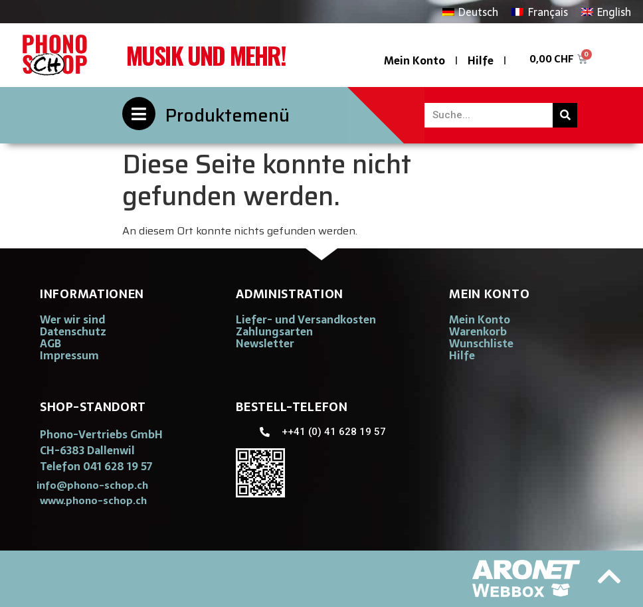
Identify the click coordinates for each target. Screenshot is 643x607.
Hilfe (481, 60)
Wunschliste (481, 343)
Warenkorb (478, 331)
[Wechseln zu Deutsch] (470, 11)
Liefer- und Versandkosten (306, 319)
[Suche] (565, 115)
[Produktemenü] (138, 113)
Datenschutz (73, 331)
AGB (50, 343)
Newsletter (265, 343)
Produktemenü (227, 115)
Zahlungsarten (274, 331)
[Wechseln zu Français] (539, 11)
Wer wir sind (72, 319)
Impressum (69, 355)
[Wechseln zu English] (606, 11)
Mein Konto (414, 60)
